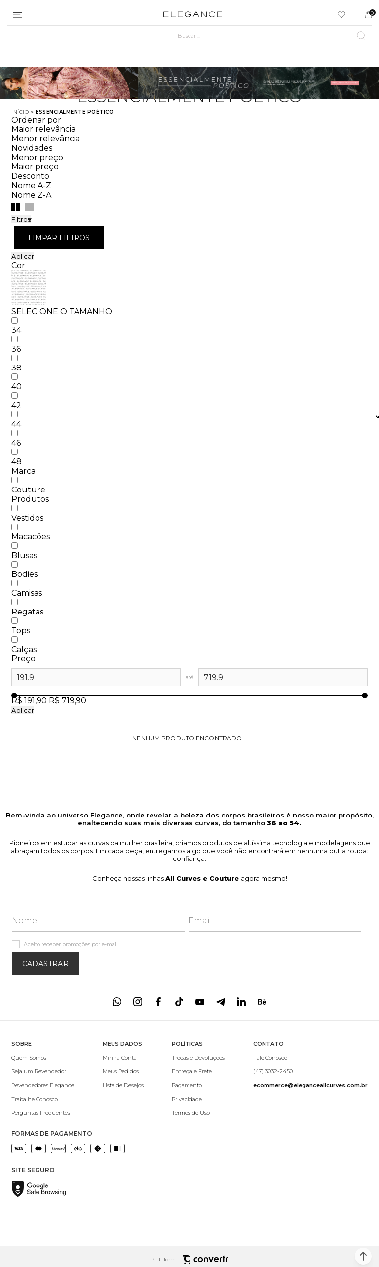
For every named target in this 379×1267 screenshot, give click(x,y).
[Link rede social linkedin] (241, 1001)
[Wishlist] (341, 14)
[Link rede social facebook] (158, 1001)
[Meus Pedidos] (123, 1071)
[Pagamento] (198, 1085)
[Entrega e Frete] (198, 1071)
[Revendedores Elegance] (42, 1085)
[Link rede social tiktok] (179, 1001)
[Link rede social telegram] (220, 1001)
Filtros (21, 219)
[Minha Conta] (123, 1057)
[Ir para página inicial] (20, 112)
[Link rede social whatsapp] (117, 1001)
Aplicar (22, 256)
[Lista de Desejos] (123, 1085)
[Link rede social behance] (262, 1001)
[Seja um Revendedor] (42, 1071)
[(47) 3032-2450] (310, 1071)
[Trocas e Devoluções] (198, 1057)
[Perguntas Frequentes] (42, 1113)
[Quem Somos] (42, 1057)
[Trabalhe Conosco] (42, 1099)
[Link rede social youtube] (199, 1001)
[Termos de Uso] (198, 1113)
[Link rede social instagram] (137, 1001)
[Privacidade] (198, 1099)
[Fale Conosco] (310, 1057)
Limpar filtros (59, 237)
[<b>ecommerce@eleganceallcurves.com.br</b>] (310, 1085)
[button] (363, 1256)
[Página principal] (192, 15)
